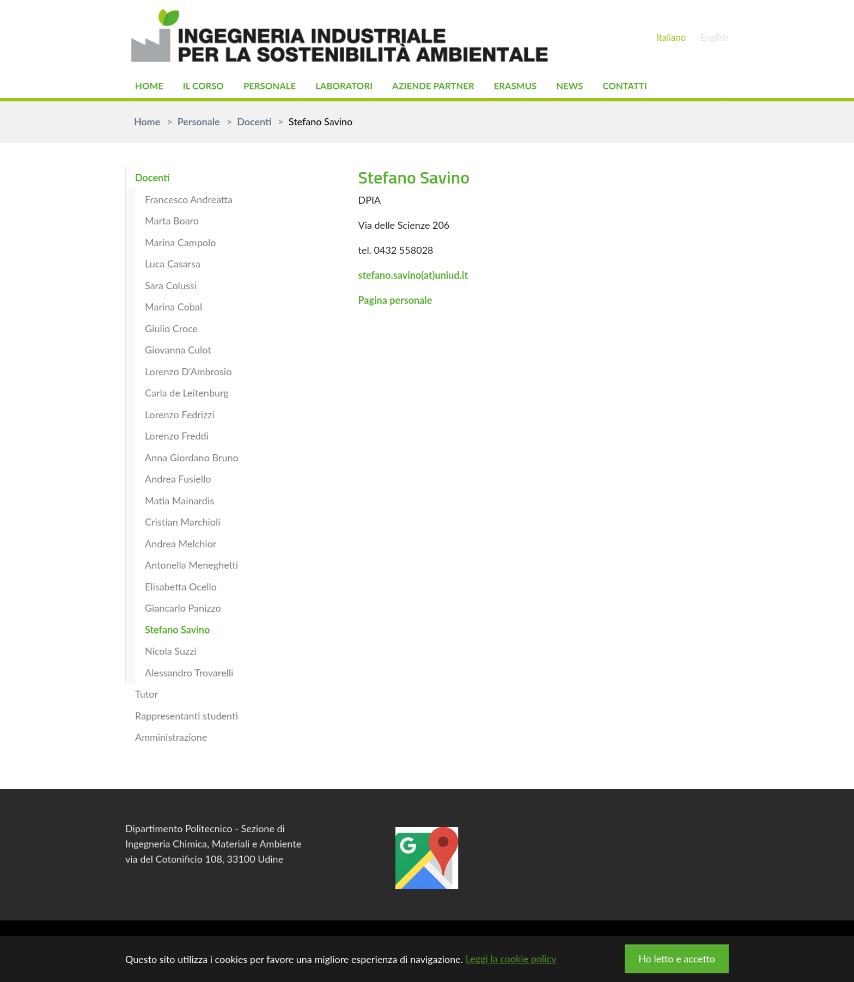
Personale (276, 87)
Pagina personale (395, 302)
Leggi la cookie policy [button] (511, 959)
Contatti (651, 87)
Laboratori (355, 87)
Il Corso (207, 87)
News (593, 87)
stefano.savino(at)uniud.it (413, 277)
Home (150, 87)
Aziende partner (450, 87)
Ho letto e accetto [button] (676, 959)
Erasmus (537, 87)
